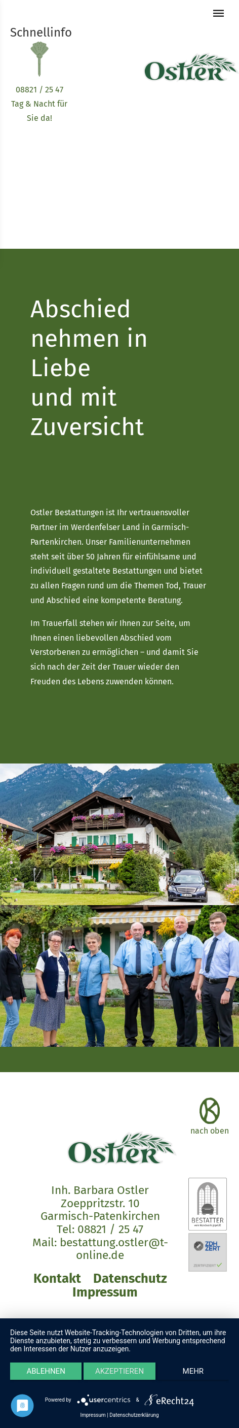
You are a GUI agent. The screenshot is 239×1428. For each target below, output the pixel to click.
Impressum (105, 1292)
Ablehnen (45, 1371)
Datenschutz (130, 1278)
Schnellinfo (41, 32)
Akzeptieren (119, 1371)
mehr (193, 1371)
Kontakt (57, 1278)
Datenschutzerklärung (133, 1415)
